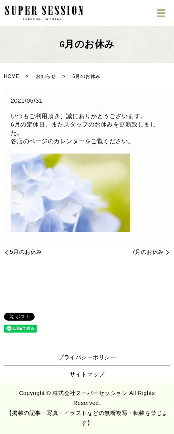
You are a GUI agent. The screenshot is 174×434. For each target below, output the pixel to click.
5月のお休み (26, 252)
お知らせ (46, 76)
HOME (11, 76)
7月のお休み (148, 252)
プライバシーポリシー (87, 357)
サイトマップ (87, 374)
